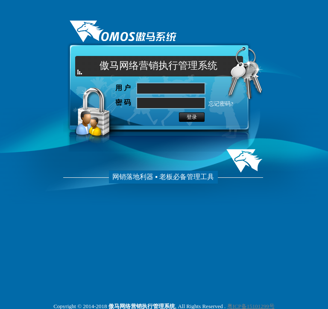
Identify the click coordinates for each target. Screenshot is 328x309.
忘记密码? (220, 103)
